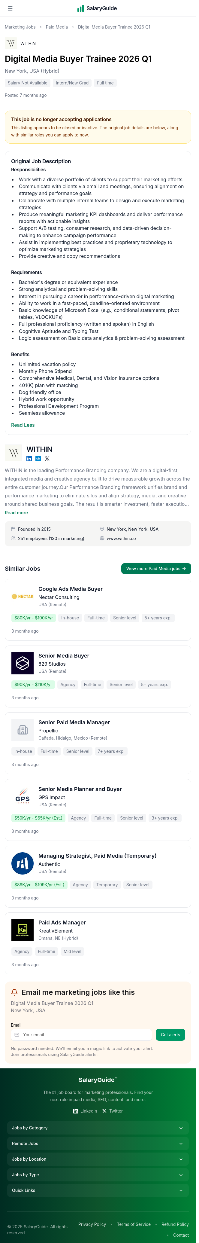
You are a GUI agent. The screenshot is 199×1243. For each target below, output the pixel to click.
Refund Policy (175, 1224)
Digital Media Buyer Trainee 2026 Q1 (78, 59)
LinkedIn (85, 1110)
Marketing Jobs (20, 26)
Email (16, 1025)
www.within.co (121, 538)
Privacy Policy (92, 1224)
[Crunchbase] (38, 458)
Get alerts (170, 1034)
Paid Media (57, 26)
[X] (47, 458)
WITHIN (28, 43)
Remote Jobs (98, 1144)
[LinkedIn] (29, 458)
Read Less (23, 425)
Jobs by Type (98, 1175)
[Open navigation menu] (10, 8)
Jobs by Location (98, 1159)
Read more (16, 512)
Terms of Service (134, 1224)
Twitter (112, 1110)
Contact (181, 1235)
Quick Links (98, 1190)
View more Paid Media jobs (156, 568)
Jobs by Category (98, 1128)
